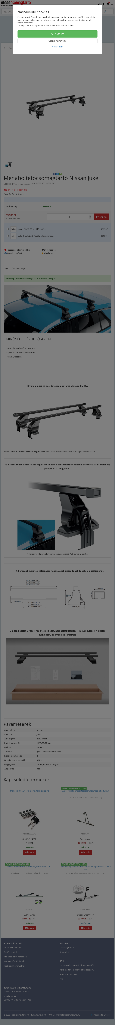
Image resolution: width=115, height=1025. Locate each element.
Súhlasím (57, 34)
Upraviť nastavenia (57, 40)
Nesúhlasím (57, 46)
